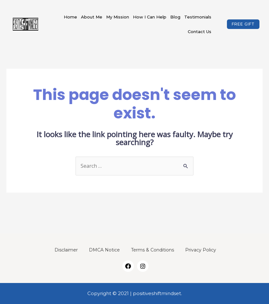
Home (70, 16)
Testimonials (197, 16)
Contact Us (199, 31)
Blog (175, 16)
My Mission (117, 16)
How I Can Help (149, 16)
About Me (91, 16)
